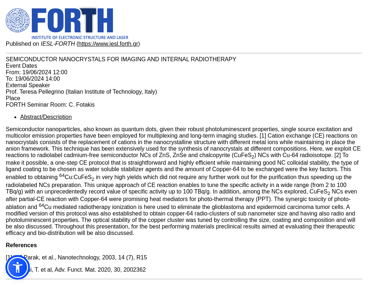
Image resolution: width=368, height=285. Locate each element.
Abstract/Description (46, 117)
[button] (17, 267)
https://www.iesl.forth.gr (108, 44)
